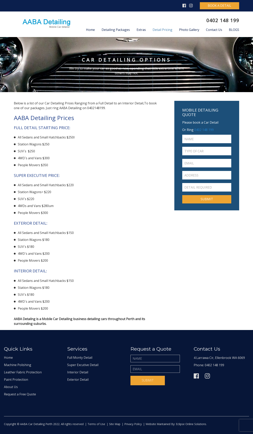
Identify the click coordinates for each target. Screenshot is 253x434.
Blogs (234, 30)
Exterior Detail (78, 379)
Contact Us (214, 30)
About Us (11, 387)
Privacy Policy (133, 424)
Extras (141, 30)
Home (90, 30)
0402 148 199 (222, 20)
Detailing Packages (116, 30)
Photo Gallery (189, 30)
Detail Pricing (162, 30)
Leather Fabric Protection (23, 372)
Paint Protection (16, 379)
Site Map (114, 424)
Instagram (191, 6)
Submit (148, 380)
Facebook (184, 6)
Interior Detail (77, 372)
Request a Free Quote (20, 394)
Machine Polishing (17, 365)
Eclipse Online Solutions (190, 424)
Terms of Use (96, 424)
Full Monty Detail (79, 357)
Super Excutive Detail (82, 365)
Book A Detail (219, 5)
